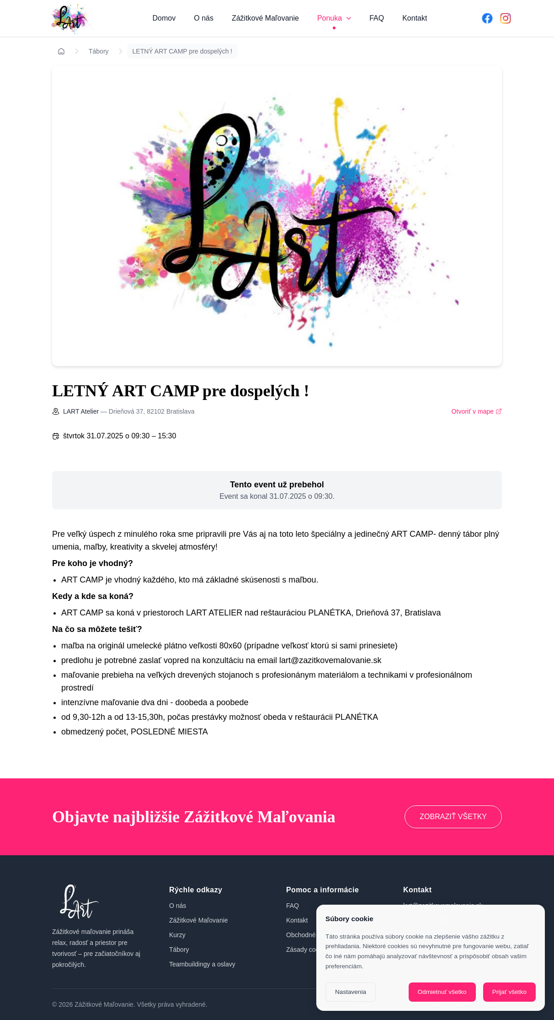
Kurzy (177, 935)
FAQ (376, 18)
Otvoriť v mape (477, 411)
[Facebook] (487, 18)
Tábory (99, 51)
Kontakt (414, 18)
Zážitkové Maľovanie (265, 18)
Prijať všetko (509, 991)
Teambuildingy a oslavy (202, 964)
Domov (164, 18)
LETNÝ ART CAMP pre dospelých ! (183, 51)
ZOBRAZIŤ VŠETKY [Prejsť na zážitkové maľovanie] (453, 816)
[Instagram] (505, 18)
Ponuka (334, 18)
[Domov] (70, 18)
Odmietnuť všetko (442, 991)
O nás (203, 18)
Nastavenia (350, 991)
